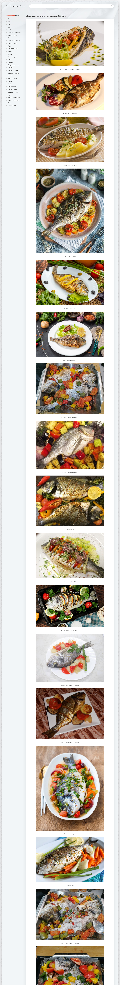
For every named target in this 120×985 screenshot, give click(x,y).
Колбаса (10, 84)
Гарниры (10, 67)
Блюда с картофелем (14, 97)
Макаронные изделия (14, 40)
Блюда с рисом (12, 86)
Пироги (10, 46)
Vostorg (13, 6)
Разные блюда (12, 19)
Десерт (10, 76)
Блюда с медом (12, 35)
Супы (9, 59)
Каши (9, 38)
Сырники (10, 62)
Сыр (9, 24)
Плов (9, 30)
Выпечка (10, 81)
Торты (9, 95)
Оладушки (11, 103)
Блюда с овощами (13, 100)
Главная (22, 6)
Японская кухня (12, 57)
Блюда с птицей (12, 43)
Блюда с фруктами (13, 65)
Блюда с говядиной (13, 73)
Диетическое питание (14, 32)
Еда (9, 21)
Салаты (10, 54)
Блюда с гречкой (13, 92)
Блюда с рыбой (12, 89)
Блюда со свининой (13, 70)
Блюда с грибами (13, 49)
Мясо (9, 27)
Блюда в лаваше (13, 78)
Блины (10, 51)
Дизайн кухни (12, 105)
